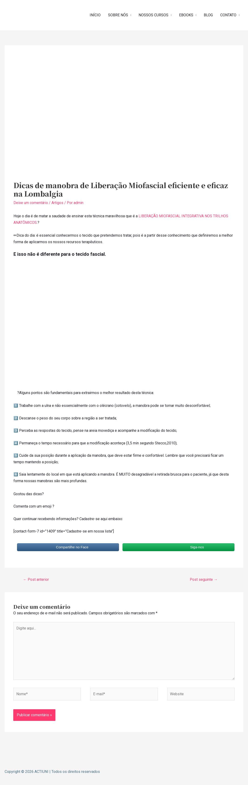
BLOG (208, 15)
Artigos (57, 203)
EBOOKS (186, 15)
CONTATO (228, 15)
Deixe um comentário (31, 203)
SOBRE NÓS (118, 15)
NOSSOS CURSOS (153, 15)
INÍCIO (95, 15)
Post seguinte (203, 579)
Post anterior (36, 579)
